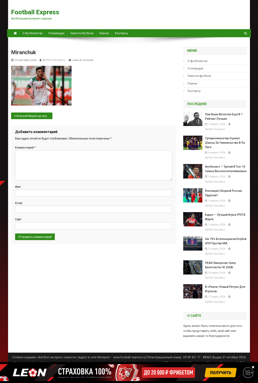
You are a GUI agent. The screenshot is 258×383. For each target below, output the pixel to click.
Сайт (18, 219)
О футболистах (33, 33)
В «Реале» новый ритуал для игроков (225, 289)
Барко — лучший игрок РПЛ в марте (225, 217)
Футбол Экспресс (54, 60)
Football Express (35, 12)
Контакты (121, 33)
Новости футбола (82, 33)
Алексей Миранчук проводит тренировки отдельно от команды (34, 116)
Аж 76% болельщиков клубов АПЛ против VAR (225, 241)
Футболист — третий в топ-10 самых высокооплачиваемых (226, 169)
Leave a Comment (82, 60)
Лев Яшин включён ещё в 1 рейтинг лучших (223, 116)
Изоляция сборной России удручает (223, 193)
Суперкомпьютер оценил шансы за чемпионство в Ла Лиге (225, 143)
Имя (18, 186)
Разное (104, 33)
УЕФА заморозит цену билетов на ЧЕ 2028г (220, 265)
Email (18, 203)
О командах (56, 33)
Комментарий (25, 147)
